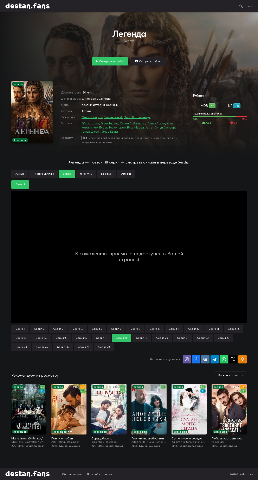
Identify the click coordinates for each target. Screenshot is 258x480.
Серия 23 (223, 337)
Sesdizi (67, 173)
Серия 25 (42, 346)
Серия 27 (83, 346)
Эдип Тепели (109, 123)
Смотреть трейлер (150, 61)
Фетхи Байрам (92, 117)
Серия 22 (203, 337)
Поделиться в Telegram (215, 359)
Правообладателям (99, 474)
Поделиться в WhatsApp (224, 359)
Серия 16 (81, 337)
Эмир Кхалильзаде (137, 117)
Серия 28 (104, 346)
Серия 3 (58, 328)
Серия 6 (116, 328)
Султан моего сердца (187, 438)
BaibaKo (106, 173)
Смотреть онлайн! (111, 61)
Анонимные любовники (147, 438)
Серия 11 (213, 328)
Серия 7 (135, 328)
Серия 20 (162, 337)
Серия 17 (101, 337)
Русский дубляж (43, 173)
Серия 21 (182, 337)
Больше (229, 375)
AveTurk (19, 173)
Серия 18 (121, 337)
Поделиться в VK (205, 359)
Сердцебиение (101, 438)
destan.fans (27, 6)
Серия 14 (41, 337)
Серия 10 (193, 328)
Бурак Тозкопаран (112, 127)
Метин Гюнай (113, 117)
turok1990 (86, 173)
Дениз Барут (156, 123)
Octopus (126, 173)
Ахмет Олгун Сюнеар (160, 127)
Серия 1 (20, 328)
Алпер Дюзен (91, 131)
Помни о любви (62, 438)
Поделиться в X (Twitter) (233, 359)
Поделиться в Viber (187, 359)
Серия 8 (154, 328)
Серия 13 (20, 337)
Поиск (249, 6)
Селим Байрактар (133, 123)
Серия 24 (21, 346)
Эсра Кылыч (111, 131)
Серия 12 (233, 328)
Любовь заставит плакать (229, 438)
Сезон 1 (20, 184)
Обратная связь (72, 474)
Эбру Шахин (90, 123)
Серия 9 (174, 328)
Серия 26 (63, 346)
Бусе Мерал (135, 127)
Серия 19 (141, 337)
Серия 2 (39, 328)
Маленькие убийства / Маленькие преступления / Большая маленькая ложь (28, 438)
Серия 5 (97, 328)
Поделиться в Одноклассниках (242, 359)
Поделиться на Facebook (196, 359)
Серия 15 (61, 337)
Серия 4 (77, 328)
